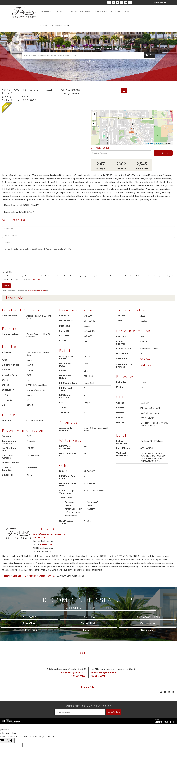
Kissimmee (147, 630)
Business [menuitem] (115, 12)
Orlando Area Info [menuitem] (80, 12)
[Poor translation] (10, 740)
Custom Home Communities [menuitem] (54, 25)
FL (25, 575)
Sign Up (163, 3)
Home (7, 575)
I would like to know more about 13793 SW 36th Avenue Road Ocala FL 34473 (88, 257)
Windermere (147, 623)
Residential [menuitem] (46, 12)
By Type (91, 608)
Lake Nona (88, 616)
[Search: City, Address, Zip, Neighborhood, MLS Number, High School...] (88, 55)
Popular (107, 608)
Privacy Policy (36, 279)
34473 (51, 575)
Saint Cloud (29, 623)
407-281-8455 (47, 544)
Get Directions (163, 153)
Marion (32, 575)
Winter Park (88, 623)
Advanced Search (88, 61)
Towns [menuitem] (61, 12)
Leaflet (146, 143)
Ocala (42, 575)
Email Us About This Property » (49, 533)
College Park (29, 630)
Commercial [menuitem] (100, 12)
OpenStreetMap (157, 143)
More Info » (39, 537)
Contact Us (88, 652)
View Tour (145, 359)
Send (6, 285)
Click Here (145, 364)
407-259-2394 (98, 675)
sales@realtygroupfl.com (72, 672)
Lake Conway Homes (147, 616)
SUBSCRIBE (114, 711)
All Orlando (29, 616)
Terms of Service (41, 290)
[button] (149, 55)
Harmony (88, 630)
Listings (17, 575)
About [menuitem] (129, 12)
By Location (72, 608)
